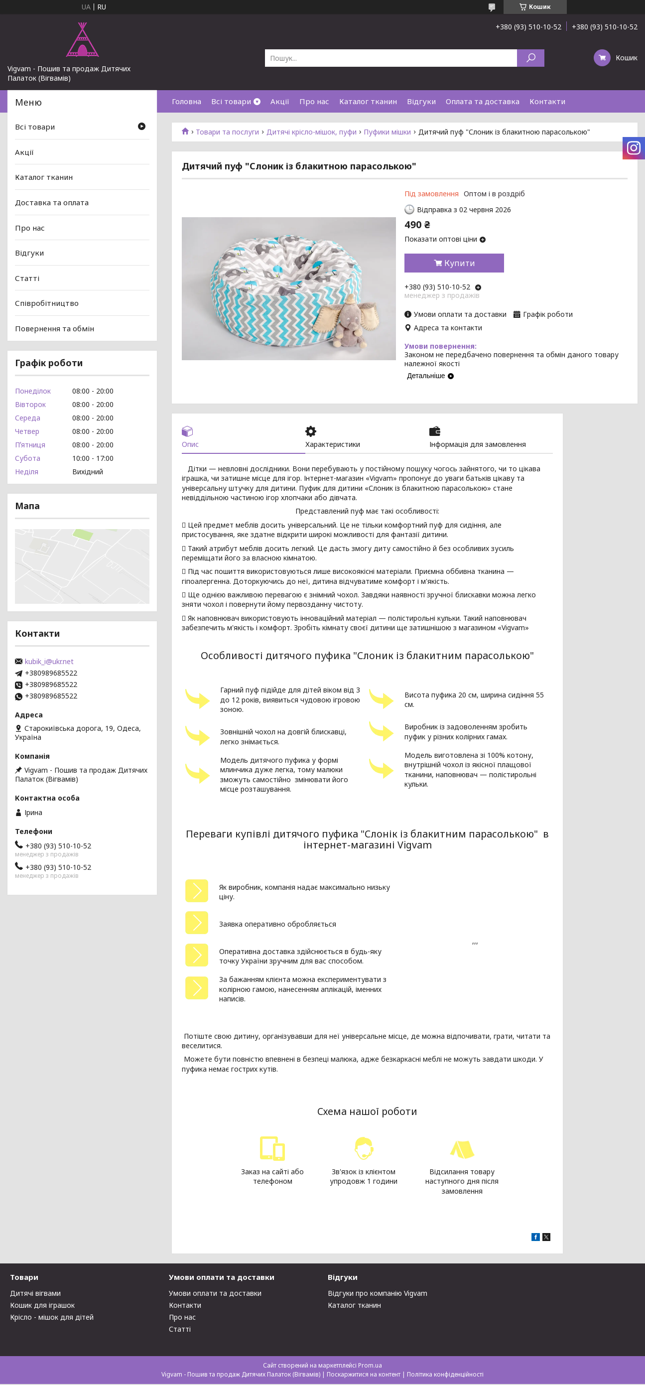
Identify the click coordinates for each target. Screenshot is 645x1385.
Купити (459, 263)
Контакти (547, 101)
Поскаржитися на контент (363, 1375)
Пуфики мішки (387, 132)
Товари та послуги (227, 132)
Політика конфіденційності (445, 1375)
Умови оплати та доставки (215, 1294)
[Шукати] (530, 58)
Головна (186, 101)
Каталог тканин (368, 101)
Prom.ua (370, 1366)
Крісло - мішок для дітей (52, 1318)
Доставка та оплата (52, 202)
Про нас (314, 101)
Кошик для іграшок (42, 1306)
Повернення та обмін (54, 328)
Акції (279, 101)
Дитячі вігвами (35, 1294)
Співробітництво (47, 303)
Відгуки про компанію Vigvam (377, 1294)
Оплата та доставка (482, 101)
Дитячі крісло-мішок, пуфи (311, 132)
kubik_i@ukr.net (49, 661)
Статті (27, 278)
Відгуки (421, 101)
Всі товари (231, 101)
